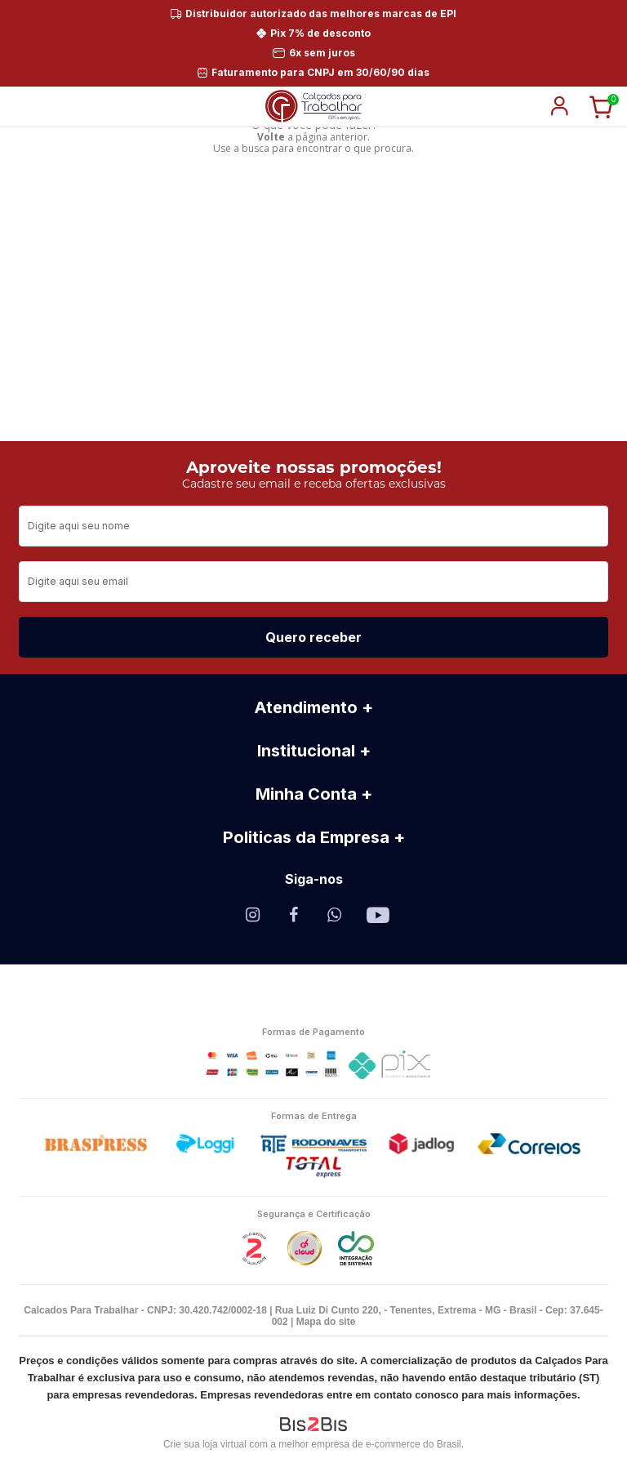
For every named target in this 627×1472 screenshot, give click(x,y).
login (559, 106)
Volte (271, 137)
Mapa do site (326, 1321)
